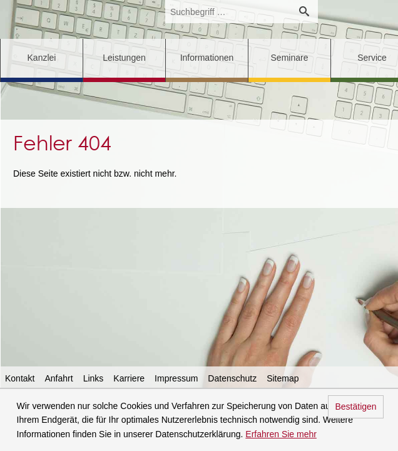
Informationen (207, 58)
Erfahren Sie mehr (281, 434)
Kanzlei (42, 58)
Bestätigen (355, 407)
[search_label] (227, 11)
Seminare (290, 58)
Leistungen (124, 58)
